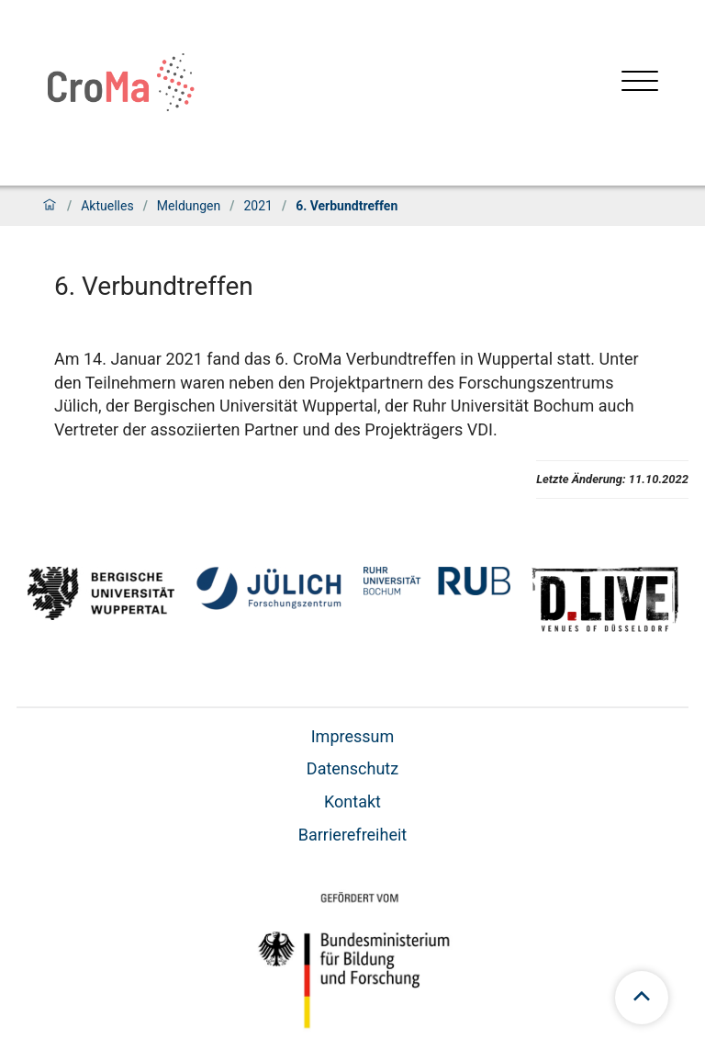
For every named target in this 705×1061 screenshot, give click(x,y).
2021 (257, 205)
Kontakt (352, 801)
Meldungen (188, 205)
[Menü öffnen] (640, 83)
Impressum (353, 736)
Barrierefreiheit (352, 834)
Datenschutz (352, 768)
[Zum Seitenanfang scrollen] (641, 997)
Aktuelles (107, 205)
